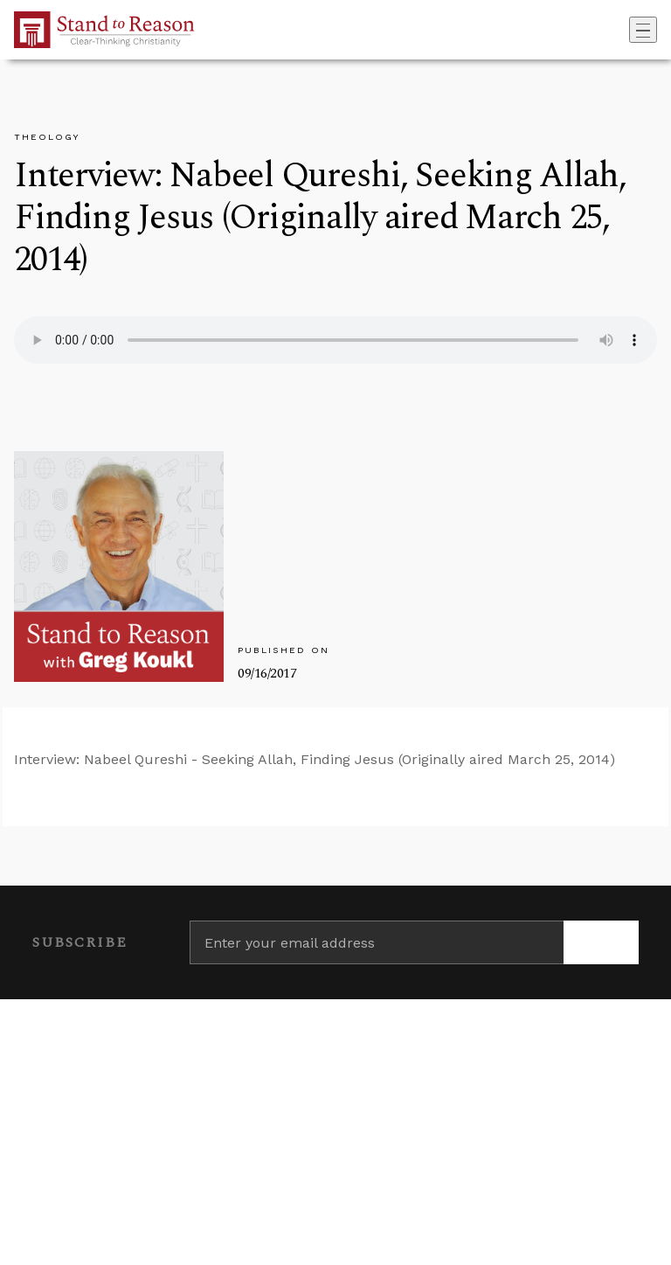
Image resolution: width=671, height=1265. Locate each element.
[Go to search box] (624, 30)
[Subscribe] (601, 942)
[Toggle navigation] (643, 30)
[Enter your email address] (377, 942)
